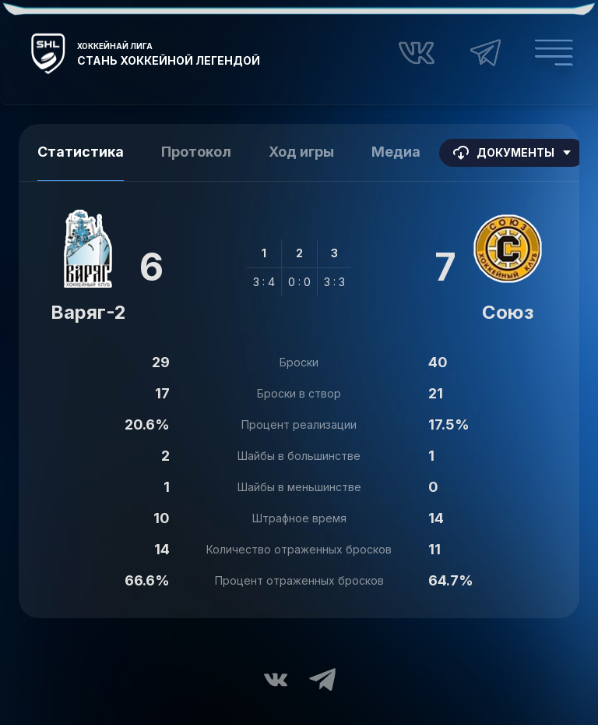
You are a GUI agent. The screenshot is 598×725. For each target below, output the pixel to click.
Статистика (80, 151)
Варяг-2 (88, 312)
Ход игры (301, 151)
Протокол (196, 151)
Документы (512, 152)
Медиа (395, 151)
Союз (507, 312)
